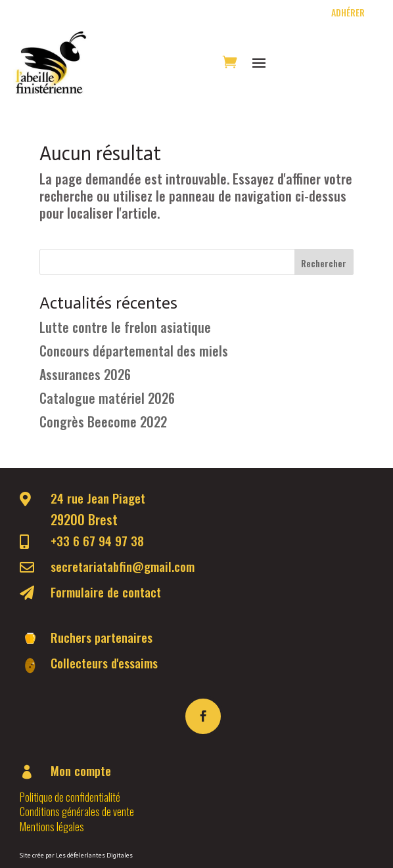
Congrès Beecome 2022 (103, 421)
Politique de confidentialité (70, 797)
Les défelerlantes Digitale (92, 855)
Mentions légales (52, 827)
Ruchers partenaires (101, 637)
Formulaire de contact (106, 591)
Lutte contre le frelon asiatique (125, 327)
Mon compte (81, 770)
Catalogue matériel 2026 (107, 398)
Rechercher (323, 263)
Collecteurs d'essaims (104, 662)
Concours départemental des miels (133, 350)
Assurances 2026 (85, 374)
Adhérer (349, 12)
